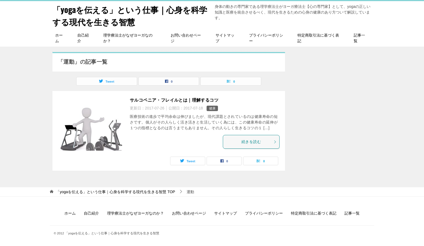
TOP (115, 192)
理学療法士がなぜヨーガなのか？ (128, 38)
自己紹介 (83, 38)
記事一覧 (359, 38)
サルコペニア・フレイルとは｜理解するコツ (174, 100)
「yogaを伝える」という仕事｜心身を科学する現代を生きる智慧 (129, 15)
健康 (212, 108)
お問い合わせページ (186, 38)
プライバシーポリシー (266, 38)
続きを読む (259, 142)
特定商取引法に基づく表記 (318, 38)
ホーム (59, 38)
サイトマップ (225, 38)
